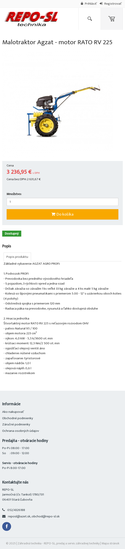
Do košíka (62, 214)
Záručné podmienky (16, 424)
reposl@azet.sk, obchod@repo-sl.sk (34, 516)
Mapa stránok (110, 543)
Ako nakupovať (13, 412)
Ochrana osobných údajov (20, 431)
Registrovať (111, 3)
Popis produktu (17, 257)
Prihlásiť (89, 3)
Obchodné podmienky (17, 418)
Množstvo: (14, 194)
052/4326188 (16, 510)
